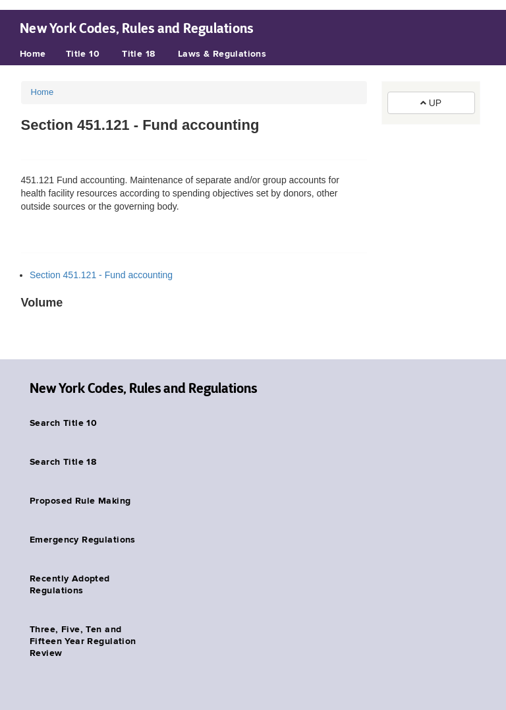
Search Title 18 (63, 462)
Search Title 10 (63, 423)
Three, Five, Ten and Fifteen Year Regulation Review (83, 641)
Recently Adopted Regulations (70, 584)
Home (33, 54)
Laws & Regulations (222, 54)
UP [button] (430, 103)
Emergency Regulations (83, 540)
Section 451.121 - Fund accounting (101, 275)
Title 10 (82, 54)
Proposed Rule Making (80, 501)
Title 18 (138, 54)
